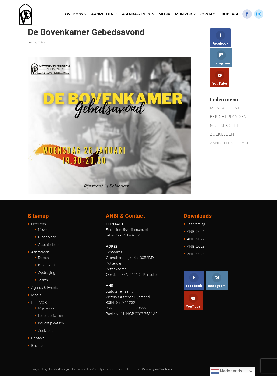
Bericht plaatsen (51, 323)
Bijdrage (37, 345)
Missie (43, 229)
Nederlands (226, 371)
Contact (37, 338)
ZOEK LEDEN (222, 134)
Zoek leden (47, 330)
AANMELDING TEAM (229, 142)
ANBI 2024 (196, 253)
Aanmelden (40, 252)
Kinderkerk (47, 237)
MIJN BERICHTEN (226, 125)
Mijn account (48, 308)
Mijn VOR (39, 302)
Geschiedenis (48, 244)
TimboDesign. (59, 369)
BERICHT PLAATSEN (228, 116)
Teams (43, 280)
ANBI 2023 (196, 246)
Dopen (43, 257)
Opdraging (46, 272)
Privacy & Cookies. (157, 369)
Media (36, 295)
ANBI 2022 (196, 238)
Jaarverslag (196, 224)
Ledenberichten (50, 315)
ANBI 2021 (196, 231)
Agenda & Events (44, 287)
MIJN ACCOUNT (225, 107)
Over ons (38, 224)
